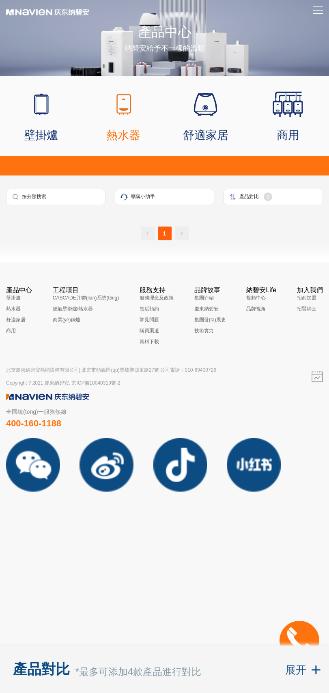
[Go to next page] (182, 233)
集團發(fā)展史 (210, 320)
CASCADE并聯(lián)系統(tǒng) (86, 298)
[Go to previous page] (148, 233)
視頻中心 (256, 298)
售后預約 (149, 309)
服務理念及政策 (157, 298)
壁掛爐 (13, 298)
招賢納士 (306, 309)
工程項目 (66, 290)
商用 (11, 331)
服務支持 (153, 290)
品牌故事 (207, 290)
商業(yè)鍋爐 (67, 320)
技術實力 (204, 331)
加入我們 (310, 290)
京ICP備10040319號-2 (95, 383)
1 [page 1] (164, 233)
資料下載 (149, 341)
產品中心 (19, 290)
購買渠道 (149, 331)
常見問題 (149, 320)
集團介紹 (204, 298)
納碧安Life (261, 290)
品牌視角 (256, 309)
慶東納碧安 (206, 309)
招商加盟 (306, 298)
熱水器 (13, 309)
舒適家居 (16, 320)
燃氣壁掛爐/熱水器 (73, 309)
